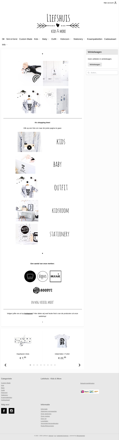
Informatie (44, 409)
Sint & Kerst (11, 39)
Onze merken (45, 416)
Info (5, 44)
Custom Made (25, 39)
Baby (45, 39)
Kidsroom (66, 39)
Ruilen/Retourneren (47, 426)
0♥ (3, 39)
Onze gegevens (46, 414)
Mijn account (110, 2)
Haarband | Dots (23, 354)
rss (55, 435)
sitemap (51, 435)
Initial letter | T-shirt (62, 354)
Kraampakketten (94, 39)
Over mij (43, 419)
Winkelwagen (95, 64)
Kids (37, 39)
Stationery (79, 39)
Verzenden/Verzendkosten (49, 423)
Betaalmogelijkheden (87, 383)
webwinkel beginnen (62, 435)
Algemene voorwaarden (49, 411)
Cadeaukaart (110, 39)
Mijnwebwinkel (81, 435)
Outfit (55, 39)
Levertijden (44, 421)
